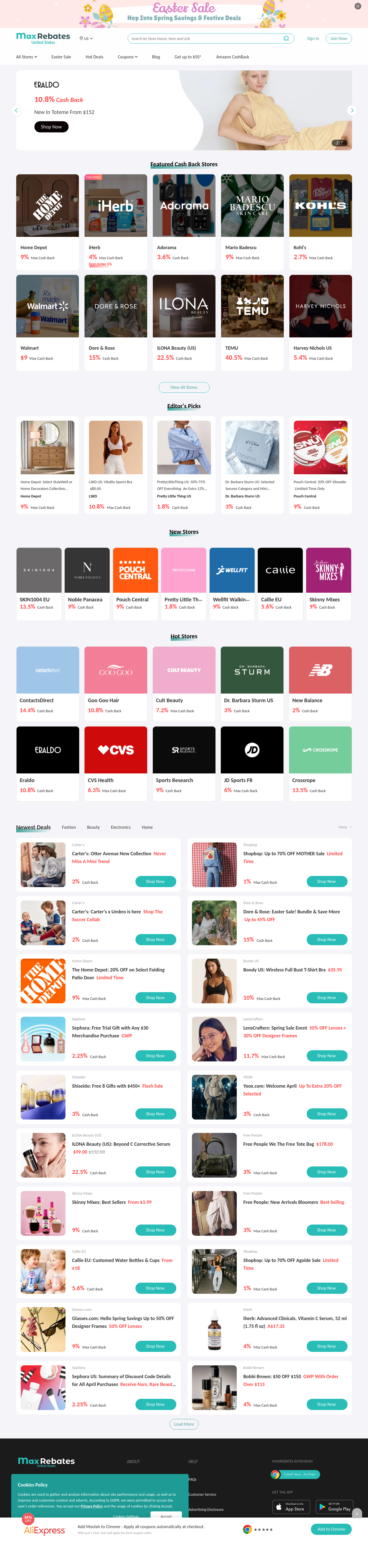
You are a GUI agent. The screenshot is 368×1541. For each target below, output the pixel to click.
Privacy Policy (92, 1506)
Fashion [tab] (69, 827)
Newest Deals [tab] (33, 827)
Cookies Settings (126, 1516)
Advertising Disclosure (206, 1509)
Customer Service (202, 1494)
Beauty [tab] (93, 827)
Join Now (339, 38)
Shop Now (51, 134)
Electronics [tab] (120, 827)
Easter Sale (61, 56)
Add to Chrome (331, 1529)
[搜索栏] (200, 39)
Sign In (313, 38)
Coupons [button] (128, 56)
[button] (86, 38)
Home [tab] (147, 827)
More (342, 827)
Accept (166, 1516)
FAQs (193, 1479)
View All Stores (183, 387)
